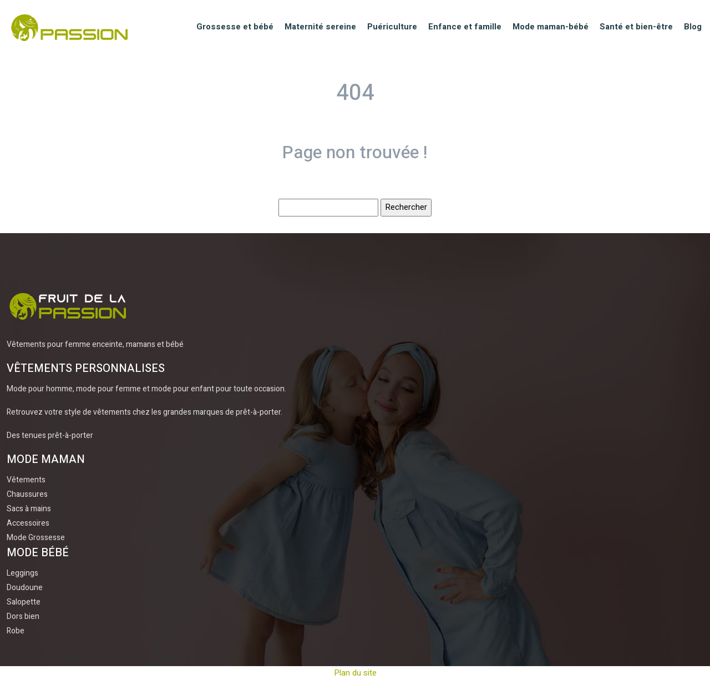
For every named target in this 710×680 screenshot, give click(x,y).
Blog (693, 27)
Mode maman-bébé (551, 27)
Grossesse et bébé (234, 27)
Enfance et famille (464, 27)
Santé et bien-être (636, 27)
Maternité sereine (320, 27)
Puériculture (392, 27)
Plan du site (355, 673)
